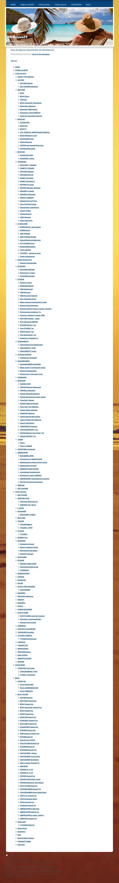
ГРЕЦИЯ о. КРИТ (26, 528)
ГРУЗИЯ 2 (23, 534)
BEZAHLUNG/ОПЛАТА (26, 838)
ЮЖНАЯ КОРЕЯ (23, 573)
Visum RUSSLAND (26, 685)
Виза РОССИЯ (23, 694)
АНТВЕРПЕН (25, 122)
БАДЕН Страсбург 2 (27, 181)
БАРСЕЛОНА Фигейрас (28, 551)
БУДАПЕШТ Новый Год (29, 720)
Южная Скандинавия (28, 263)
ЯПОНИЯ (21, 662)
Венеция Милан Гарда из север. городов (35, 309)
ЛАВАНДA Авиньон (27, 413)
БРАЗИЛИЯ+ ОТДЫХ (27, 515)
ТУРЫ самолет (21, 492)
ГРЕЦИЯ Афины (26, 524)
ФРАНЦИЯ (21, 381)
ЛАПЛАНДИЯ (25, 590)
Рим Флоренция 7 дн (28, 335)
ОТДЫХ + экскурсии (27, 675)
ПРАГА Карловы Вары (28, 799)
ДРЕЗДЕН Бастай (26, 175)
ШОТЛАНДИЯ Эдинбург (29, 87)
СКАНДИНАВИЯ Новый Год (30, 789)
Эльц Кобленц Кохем (28, 204)
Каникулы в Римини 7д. (29, 338)
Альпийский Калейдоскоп (30, 472)
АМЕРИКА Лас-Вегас (28, 505)
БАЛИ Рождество (27, 714)
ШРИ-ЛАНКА (22, 655)
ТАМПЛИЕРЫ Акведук (28, 426)
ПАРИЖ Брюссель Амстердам (31, 783)
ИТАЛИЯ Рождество (28, 730)
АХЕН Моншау (25, 217)
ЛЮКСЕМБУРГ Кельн (28, 351)
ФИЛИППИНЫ (23, 649)
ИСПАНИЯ (21, 266)
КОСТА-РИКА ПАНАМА (26, 586)
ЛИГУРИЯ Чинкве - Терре (30, 319)
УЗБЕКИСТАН (23, 645)
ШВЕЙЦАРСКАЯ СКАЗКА (29, 469)
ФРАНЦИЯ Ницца (24, 652)
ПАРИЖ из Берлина (27, 390)
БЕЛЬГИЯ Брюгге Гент (28, 136)
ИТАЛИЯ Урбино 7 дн (28, 325)
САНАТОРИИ (20, 665)
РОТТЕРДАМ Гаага (27, 243)
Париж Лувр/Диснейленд (30, 394)
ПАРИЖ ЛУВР (25, 384)
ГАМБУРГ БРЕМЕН (27, 168)
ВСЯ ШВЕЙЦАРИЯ (26, 456)
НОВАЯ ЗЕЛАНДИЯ (25, 609)
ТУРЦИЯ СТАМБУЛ (25, 636)
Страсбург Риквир (27, 400)
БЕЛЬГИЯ (21, 119)
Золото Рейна (25, 211)
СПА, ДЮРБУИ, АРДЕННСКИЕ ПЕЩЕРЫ (35, 132)
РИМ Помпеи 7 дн (27, 332)
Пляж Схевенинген (27, 256)
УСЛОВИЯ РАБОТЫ (27, 825)
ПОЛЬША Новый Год (28, 805)
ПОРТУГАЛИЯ (23, 613)
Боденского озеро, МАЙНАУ (31, 475)
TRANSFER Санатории (26, 668)
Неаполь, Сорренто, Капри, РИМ (32, 315)
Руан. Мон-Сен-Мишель (29, 407)
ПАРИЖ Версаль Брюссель (30, 387)
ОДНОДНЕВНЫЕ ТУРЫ (28, 671)
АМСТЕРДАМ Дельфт (28, 237)
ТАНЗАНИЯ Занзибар (26, 632)
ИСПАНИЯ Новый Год (28, 750)
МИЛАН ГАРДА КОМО (28, 564)
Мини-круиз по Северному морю (32, 368)
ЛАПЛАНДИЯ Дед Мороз (29, 760)
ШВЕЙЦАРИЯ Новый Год (29, 812)
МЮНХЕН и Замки (27, 191)
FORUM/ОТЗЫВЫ (24, 841)
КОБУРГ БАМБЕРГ (27, 198)
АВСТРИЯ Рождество (28, 701)
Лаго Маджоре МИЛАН (29, 322)
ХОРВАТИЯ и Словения (26, 449)
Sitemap (22, 855)
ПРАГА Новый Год (27, 802)
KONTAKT (21, 845)
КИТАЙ (20, 583)
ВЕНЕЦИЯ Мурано (27, 286)
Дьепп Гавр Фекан (27, 423)
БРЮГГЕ (23, 129)
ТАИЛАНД (21, 642)
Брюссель (24, 126)
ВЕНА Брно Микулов (28, 106)
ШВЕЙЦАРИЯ (23, 453)
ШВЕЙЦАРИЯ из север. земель (32, 815)
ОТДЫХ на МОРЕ (21, 70)
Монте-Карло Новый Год (29, 763)
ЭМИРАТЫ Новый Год (28, 819)
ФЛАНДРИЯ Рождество (29, 727)
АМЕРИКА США (23, 498)
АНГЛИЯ (21, 80)
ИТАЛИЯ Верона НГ (27, 747)
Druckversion (12, 855)
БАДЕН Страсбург (27, 178)
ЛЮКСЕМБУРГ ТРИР (28, 348)
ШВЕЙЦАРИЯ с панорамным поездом (34, 479)
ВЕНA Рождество (26, 704)
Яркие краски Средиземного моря (33, 302)
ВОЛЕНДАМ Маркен (27, 247)
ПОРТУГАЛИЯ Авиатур (28, 786)
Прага (22, 443)
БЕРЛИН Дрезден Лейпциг (30, 188)
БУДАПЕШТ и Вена (27, 158)
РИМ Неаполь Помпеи (28, 296)
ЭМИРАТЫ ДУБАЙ (24, 658)
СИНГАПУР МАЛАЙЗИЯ (26, 629)
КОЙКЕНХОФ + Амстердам (30, 227)
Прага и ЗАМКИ (26, 446)
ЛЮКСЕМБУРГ (23, 341)
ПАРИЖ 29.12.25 (26, 769)
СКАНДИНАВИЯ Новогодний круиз (33, 792)
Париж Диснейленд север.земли (32, 397)
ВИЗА (17, 678)
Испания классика (27, 544)
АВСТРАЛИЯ (22, 495)
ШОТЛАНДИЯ (23, 488)
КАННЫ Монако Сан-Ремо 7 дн (32, 433)
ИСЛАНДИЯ (22, 557)
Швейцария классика (28, 466)
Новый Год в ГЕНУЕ (27, 740)
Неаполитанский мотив (29, 567)
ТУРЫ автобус (20, 73)
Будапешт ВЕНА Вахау (28, 109)
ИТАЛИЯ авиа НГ (26, 737)
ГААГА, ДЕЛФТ (25, 250)
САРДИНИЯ (24, 570)
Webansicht (108, 855)
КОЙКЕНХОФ (25, 230)
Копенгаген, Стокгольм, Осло (31, 374)
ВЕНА (22, 93)
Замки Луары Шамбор (29, 410)
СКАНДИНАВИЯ (24, 361)
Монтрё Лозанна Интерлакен (31, 482)
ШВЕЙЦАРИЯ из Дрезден (29, 809)
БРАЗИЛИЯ (22, 511)
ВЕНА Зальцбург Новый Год (31, 707)
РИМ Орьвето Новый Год (29, 734)
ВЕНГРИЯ (21, 152)
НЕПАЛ (20, 606)
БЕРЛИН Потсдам (27, 185)
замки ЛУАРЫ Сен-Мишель (30, 420)
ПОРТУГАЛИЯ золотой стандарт (32, 616)
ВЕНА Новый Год (26, 711)
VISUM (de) (22, 681)
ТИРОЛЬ (23, 100)
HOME (17, 67)
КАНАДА (21, 577)
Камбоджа (22, 580)
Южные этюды (26, 283)
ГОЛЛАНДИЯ (22, 224)
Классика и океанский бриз (30, 619)
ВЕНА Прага (24, 96)
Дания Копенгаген (25, 260)
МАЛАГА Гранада (26, 554)
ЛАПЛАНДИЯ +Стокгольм (30, 756)
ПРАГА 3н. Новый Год (28, 796)
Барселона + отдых (27, 273)
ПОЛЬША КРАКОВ (24, 354)
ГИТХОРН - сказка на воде (30, 253)
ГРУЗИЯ (21, 531)
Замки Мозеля (25, 214)
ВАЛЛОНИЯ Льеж (27, 139)
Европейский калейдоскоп (30, 240)
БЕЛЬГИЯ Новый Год (28, 717)
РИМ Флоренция (26, 289)
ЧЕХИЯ (20, 439)
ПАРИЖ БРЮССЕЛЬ (27, 149)
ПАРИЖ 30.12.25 (26, 773)
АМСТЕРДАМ (25, 234)
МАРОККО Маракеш (25, 596)
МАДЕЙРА (21, 593)
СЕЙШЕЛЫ (22, 626)
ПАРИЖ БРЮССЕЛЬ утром (30, 779)
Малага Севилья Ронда (29, 547)
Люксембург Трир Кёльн (29, 207)
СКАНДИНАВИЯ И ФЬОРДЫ (30, 364)
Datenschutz (22, 828)
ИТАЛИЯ (21, 279)
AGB (19, 835)
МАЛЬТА (21, 600)
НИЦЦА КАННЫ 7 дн (28, 436)
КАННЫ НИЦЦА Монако (29, 404)
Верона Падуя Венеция (29, 305)
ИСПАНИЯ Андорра (27, 276)
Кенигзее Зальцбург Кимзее (31, 116)
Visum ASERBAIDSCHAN (29, 688)
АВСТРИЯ (21, 90)
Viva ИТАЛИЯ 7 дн (27, 328)
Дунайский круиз (26, 155)
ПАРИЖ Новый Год (27, 776)
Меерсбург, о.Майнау (28, 165)
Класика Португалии (28, 622)
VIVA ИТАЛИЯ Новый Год (29, 743)
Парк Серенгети (26, 221)
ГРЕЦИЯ (21, 521)
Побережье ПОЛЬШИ (28, 358)
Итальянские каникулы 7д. (30, 312)
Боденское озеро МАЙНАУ (30, 113)
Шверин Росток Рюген (28, 201)
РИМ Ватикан (25, 292)
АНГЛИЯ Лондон (26, 83)
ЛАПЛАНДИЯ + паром (28, 753)
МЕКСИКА (21, 603)
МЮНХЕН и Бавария (27, 194)
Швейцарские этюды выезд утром (33, 462)
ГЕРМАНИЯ (22, 162)
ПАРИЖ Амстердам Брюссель (31, 145)
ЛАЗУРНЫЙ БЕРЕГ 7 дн (29, 430)
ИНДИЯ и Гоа (22, 537)
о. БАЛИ (21, 508)
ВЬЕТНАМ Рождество (28, 724)
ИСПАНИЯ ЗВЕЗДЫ (27, 270)
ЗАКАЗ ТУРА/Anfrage (26, 77)
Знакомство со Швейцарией (31, 459)
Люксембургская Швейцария (31, 345)
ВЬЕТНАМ (21, 518)
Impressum (22, 822)
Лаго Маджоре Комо (28, 299)
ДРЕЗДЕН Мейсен (27, 171)
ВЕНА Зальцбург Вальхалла (30, 103)
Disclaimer (21, 832)
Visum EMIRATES (26, 691)
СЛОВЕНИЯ (22, 377)
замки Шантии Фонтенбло (30, 417)
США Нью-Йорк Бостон (29, 502)
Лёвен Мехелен (26, 142)
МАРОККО (24, 766)
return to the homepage (41, 54)
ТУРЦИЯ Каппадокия (28, 639)
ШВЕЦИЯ (21, 485)
